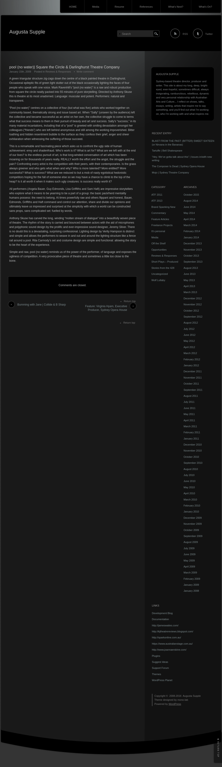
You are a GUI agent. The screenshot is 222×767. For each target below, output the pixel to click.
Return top (130, 301)
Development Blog (162, 613)
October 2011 (191, 383)
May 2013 (189, 280)
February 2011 (192, 432)
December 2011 (193, 371)
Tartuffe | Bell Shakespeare (167, 150)
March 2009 (190, 572)
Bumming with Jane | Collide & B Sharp (41, 304)
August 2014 (191, 200)
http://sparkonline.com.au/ (166, 637)
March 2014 (190, 225)
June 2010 (189, 481)
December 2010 (193, 444)
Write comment (85, 71)
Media (95, 6)
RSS (185, 34)
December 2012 (193, 298)
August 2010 (191, 469)
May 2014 (189, 213)
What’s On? (205, 6)
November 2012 (193, 304)
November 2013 (193, 249)
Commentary (158, 213)
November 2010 (193, 450)
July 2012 (189, 328)
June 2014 (189, 207)
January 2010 (191, 511)
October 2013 (191, 255)
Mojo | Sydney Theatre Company (170, 172)
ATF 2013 (157, 200)
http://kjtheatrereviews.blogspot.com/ (172, 631)
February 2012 (192, 359)
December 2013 (193, 243)
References (146, 6)
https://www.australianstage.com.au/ (172, 643)
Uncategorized (159, 274)
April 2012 (189, 347)
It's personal (158, 231)
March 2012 (190, 353)
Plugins (156, 656)
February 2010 (192, 505)
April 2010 (189, 493)
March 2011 (190, 426)
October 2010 (191, 456)
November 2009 (193, 523)
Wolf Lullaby (158, 280)
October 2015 (191, 194)
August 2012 (191, 322)
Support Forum (160, 668)
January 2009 (191, 584)
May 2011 (189, 414)
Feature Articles (160, 219)
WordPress (175, 704)
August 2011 (191, 395)
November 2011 (193, 377)
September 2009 (193, 536)
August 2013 (191, 268)
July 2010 (189, 475)
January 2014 (191, 237)
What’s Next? (175, 6)
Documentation (160, 619)
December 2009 (193, 517)
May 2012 (189, 341)
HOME (73, 6)
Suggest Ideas (160, 662)
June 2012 (189, 334)
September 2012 (193, 316)
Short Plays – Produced (164, 261)
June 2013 (189, 274)
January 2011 (191, 438)
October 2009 (191, 530)
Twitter (209, 34)
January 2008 (191, 590)
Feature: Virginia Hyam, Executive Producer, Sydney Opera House (106, 308)
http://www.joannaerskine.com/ (169, 649)
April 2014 (189, 219)
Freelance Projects (162, 225)
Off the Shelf (158, 243)
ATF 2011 (157, 194)
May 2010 (189, 487)
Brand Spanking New (163, 207)
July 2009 (189, 548)
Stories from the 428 (162, 268)
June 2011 (189, 408)
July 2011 (189, 401)
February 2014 (192, 231)
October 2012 (191, 310)
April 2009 (189, 566)
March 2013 (190, 292)
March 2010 (190, 499)
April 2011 (189, 420)
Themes (156, 674)
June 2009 (189, 554)
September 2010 (193, 462)
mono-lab (183, 699)
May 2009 (189, 560)
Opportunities (158, 249)
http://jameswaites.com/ (165, 625)
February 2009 (192, 578)
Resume (119, 6)
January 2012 (191, 365)
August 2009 (191, 542)
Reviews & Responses (58, 71)
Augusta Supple (27, 32)
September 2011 (193, 389)
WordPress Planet (162, 680)
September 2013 (193, 261)
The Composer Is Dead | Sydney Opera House (178, 166)
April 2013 (189, 286)
